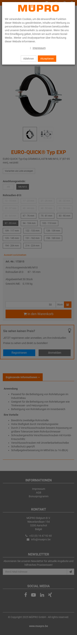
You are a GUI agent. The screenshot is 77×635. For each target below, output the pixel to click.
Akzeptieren (47, 58)
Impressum (39, 47)
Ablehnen (28, 58)
